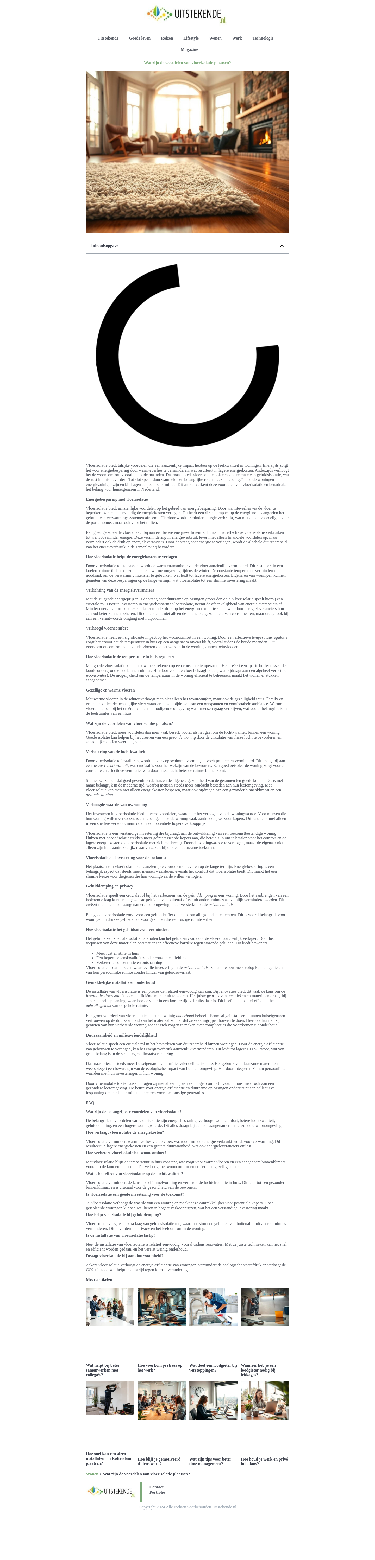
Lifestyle (191, 38)
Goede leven (140, 38)
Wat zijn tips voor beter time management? (210, 1461)
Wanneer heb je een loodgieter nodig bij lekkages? (258, 1370)
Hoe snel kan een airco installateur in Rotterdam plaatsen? (108, 1458)
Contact (156, 1487)
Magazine (189, 49)
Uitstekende (107, 38)
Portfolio (157, 1492)
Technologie (262, 38)
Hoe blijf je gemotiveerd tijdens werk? (159, 1461)
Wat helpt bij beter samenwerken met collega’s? (103, 1370)
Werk (237, 38)
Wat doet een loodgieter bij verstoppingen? (213, 1367)
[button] (282, 246)
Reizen (167, 38)
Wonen (215, 38)
